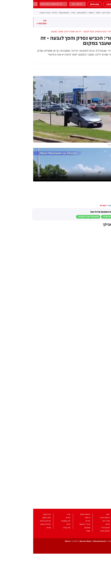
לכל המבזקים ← (8, 22)
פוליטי (65, 13)
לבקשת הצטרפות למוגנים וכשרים (83, 217)
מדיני (40, 13)
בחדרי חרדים (104, 197)
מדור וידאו (73, 13)
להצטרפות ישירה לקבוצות (55, 217)
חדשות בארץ (48, 13)
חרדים (21, 13)
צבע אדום (61, 4)
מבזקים (91, 4)
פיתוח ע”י (38, 541)
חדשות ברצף (83, 13)
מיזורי (108, 191)
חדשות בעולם (31, 13)
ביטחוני (57, 13)
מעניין (101, 61)
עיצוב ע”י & (62, 541)
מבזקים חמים (105, 22)
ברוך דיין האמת (11, 13)
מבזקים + (77, 4)
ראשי (92, 13)
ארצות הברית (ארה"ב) (95, 191)
